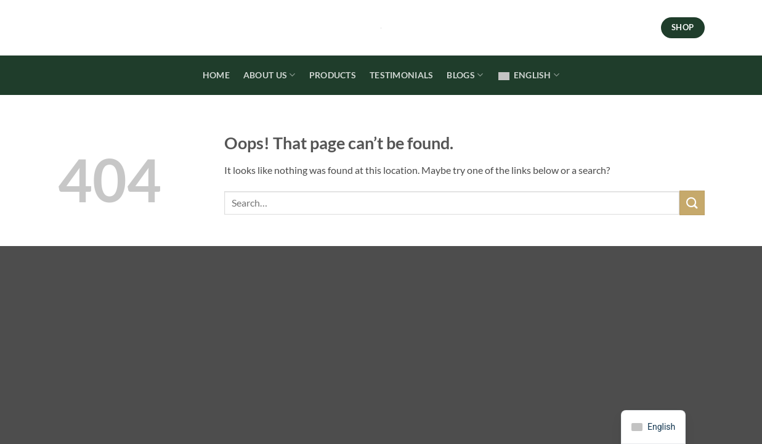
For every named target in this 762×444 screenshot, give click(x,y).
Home (216, 75)
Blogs (465, 75)
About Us (269, 75)
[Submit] (691, 203)
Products (332, 75)
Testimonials (401, 75)
